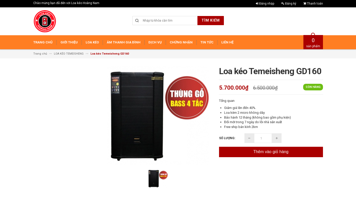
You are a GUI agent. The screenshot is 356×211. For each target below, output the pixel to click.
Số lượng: (227, 138)
